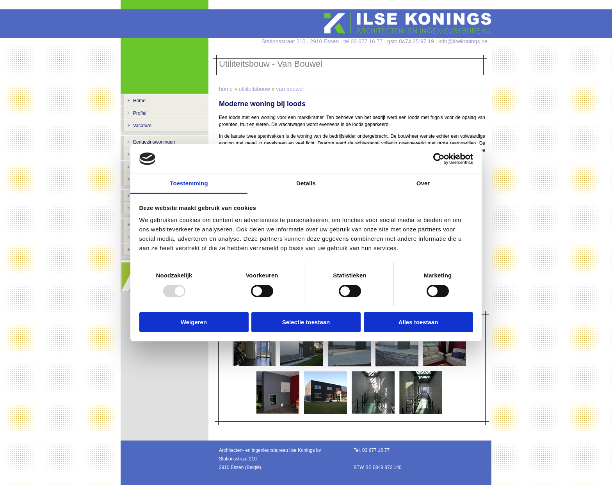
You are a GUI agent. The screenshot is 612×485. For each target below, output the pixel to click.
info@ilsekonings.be (462, 41)
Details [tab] (306, 183)
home (226, 89)
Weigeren (194, 322)
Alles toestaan (418, 322)
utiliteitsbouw (254, 89)
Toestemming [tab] (189, 183)
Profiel (139, 113)
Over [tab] (423, 183)
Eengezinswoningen (154, 142)
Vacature (142, 125)
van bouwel (290, 89)
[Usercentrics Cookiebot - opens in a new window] (439, 159)
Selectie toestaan (306, 322)
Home (139, 100)
